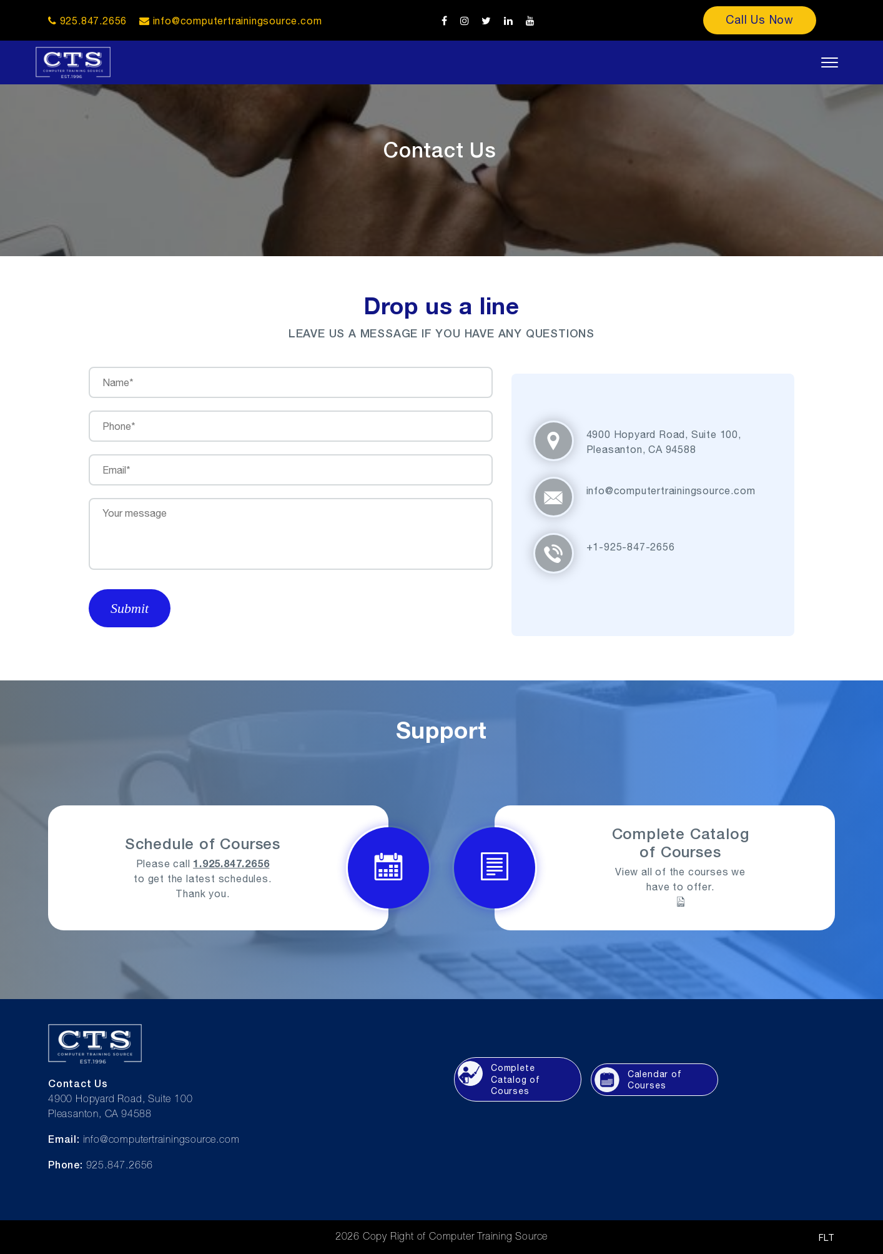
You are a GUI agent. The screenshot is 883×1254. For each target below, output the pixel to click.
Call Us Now (760, 19)
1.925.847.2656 (231, 863)
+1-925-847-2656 (630, 546)
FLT (827, 1238)
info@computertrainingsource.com (237, 20)
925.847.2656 (87, 20)
